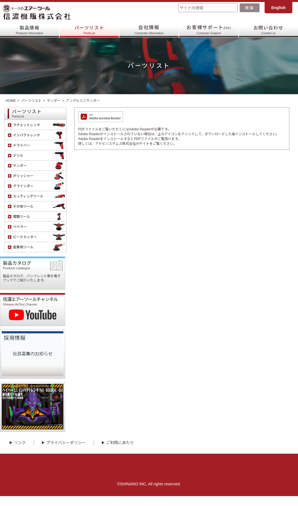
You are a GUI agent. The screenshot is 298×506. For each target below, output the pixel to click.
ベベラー (39, 226)
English (278, 7)
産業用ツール (39, 247)
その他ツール (39, 206)
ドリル (39, 155)
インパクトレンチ (39, 135)
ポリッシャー (39, 175)
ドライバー (39, 145)
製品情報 (29, 30)
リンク (20, 453)
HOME (11, 101)
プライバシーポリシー (66, 453)
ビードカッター (39, 237)
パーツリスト (89, 30)
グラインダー (39, 186)
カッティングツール (39, 196)
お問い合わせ (268, 30)
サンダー (54, 101)
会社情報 (148, 30)
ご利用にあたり (120, 453)
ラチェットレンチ (39, 125)
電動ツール (39, 216)
